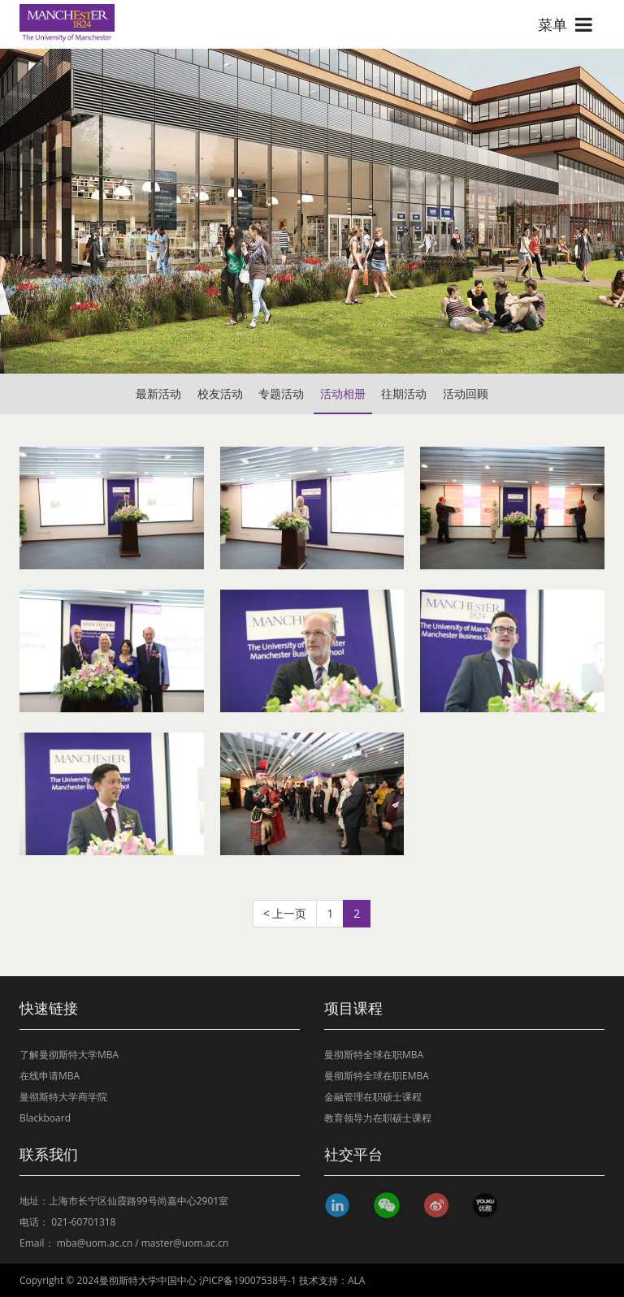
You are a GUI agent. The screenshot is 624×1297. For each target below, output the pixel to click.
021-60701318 (83, 1222)
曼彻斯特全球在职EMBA (376, 1076)
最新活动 (158, 393)
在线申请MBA (50, 1076)
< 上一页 (285, 913)
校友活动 (220, 393)
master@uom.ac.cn (185, 1243)
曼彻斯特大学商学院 (63, 1097)
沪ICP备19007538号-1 (248, 1280)
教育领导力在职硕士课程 (377, 1118)
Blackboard (45, 1118)
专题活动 (281, 393)
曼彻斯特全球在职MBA (373, 1054)
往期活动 (404, 393)
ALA (356, 1280)
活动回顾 (465, 393)
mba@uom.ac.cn (94, 1243)
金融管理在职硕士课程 (373, 1097)
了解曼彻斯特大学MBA (69, 1054)
